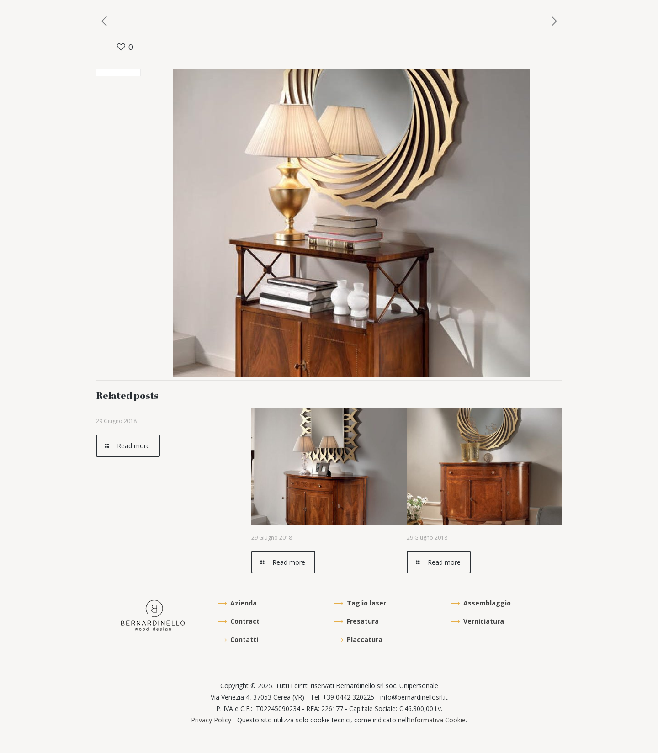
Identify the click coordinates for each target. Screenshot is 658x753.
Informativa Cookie (437, 720)
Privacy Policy (211, 720)
